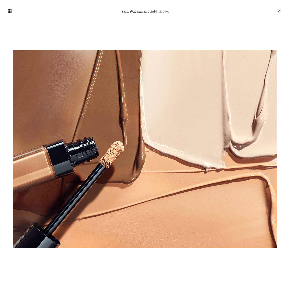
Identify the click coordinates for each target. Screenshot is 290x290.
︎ (280, 11)
